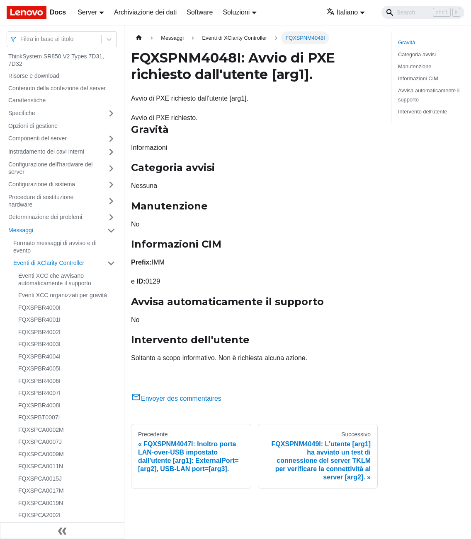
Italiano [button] (342, 12)
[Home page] (139, 37)
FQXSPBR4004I (39, 356)
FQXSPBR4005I (39, 368)
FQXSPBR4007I (39, 393)
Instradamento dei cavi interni (46, 151)
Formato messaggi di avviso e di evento (55, 247)
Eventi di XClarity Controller (48, 263)
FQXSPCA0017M (41, 490)
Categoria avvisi (417, 54)
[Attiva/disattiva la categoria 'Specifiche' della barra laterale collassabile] (111, 113)
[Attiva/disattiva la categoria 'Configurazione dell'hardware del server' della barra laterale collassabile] (111, 168)
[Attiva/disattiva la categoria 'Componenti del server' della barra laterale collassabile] (111, 138)
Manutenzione (414, 66)
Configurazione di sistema (41, 184)
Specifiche (21, 113)
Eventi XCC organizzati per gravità (62, 295)
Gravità (406, 42)
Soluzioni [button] (236, 12)
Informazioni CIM (418, 78)
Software (200, 12)
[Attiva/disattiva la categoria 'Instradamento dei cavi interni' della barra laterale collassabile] (111, 152)
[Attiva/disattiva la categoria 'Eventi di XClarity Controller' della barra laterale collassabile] (111, 263)
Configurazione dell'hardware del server (50, 168)
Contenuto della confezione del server (57, 88)
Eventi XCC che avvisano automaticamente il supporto (54, 279)
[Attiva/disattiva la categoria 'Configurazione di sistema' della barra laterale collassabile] (111, 184)
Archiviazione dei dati (145, 12)
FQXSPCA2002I (39, 515)
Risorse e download (33, 75)
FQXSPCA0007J (40, 441)
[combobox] (21, 39)
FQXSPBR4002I (39, 332)
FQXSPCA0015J (40, 478)
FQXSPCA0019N (40, 503)
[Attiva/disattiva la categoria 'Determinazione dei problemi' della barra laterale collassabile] (111, 217)
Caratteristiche (27, 100)
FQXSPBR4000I (39, 307)
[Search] (422, 12)
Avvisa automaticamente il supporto (428, 94)
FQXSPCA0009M (41, 454)
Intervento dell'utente (422, 111)
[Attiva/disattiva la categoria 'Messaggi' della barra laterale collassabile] (111, 230)
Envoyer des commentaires (176, 398)
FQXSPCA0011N (40, 466)
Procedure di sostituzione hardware (40, 201)
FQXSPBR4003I (39, 344)
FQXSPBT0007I (39, 417)
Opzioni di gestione (33, 126)
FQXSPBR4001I (39, 319)
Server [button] (87, 12)
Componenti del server (37, 138)
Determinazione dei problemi (45, 217)
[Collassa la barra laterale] (62, 530)
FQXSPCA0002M (41, 429)
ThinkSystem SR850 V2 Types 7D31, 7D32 (56, 60)
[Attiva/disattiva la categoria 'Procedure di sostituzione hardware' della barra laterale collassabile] (111, 201)
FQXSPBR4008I (39, 405)
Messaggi (20, 230)
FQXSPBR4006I (39, 381)
